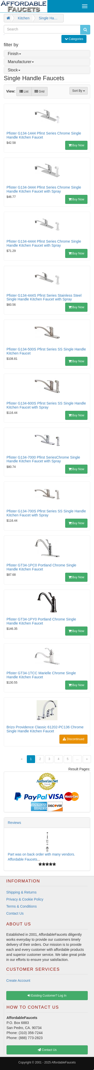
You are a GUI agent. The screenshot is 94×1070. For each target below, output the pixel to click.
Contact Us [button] (47, 1050)
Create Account (18, 980)
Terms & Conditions (21, 906)
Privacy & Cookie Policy (24, 899)
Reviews (14, 823)
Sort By (78, 91)
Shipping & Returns (21, 892)
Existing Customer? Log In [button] (47, 995)
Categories (75, 38)
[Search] (42, 29)
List (24, 91)
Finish (14, 54)
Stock (14, 70)
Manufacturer (21, 62)
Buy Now (76, 145)
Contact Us (15, 913)
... (77, 759)
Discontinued (73, 739)
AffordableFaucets (64, 1062)
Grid (39, 91)
